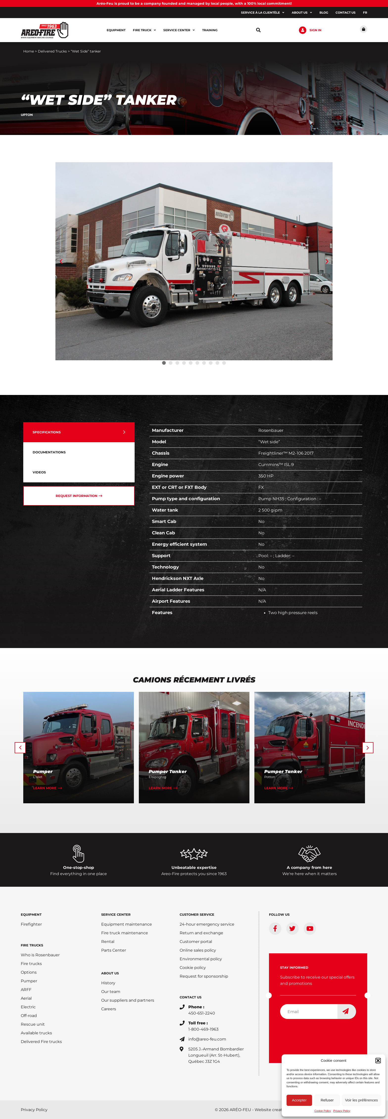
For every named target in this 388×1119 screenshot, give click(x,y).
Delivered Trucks (52, 51)
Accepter (299, 1100)
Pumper (42, 771)
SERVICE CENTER (116, 914)
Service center (179, 30)
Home (28, 51)
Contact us (346, 12)
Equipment (116, 30)
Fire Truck (144, 30)
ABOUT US (110, 973)
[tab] (79, 432)
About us (302, 13)
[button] (378, 1060)
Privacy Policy (341, 1110)
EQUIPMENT (31, 914)
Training (210, 30)
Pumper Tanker (168, 771)
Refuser (327, 1100)
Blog (323, 12)
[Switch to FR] (365, 12)
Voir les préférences (361, 1100)
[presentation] (317, 1032)
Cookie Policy (322, 1110)
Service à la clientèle (262, 13)
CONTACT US (190, 997)
